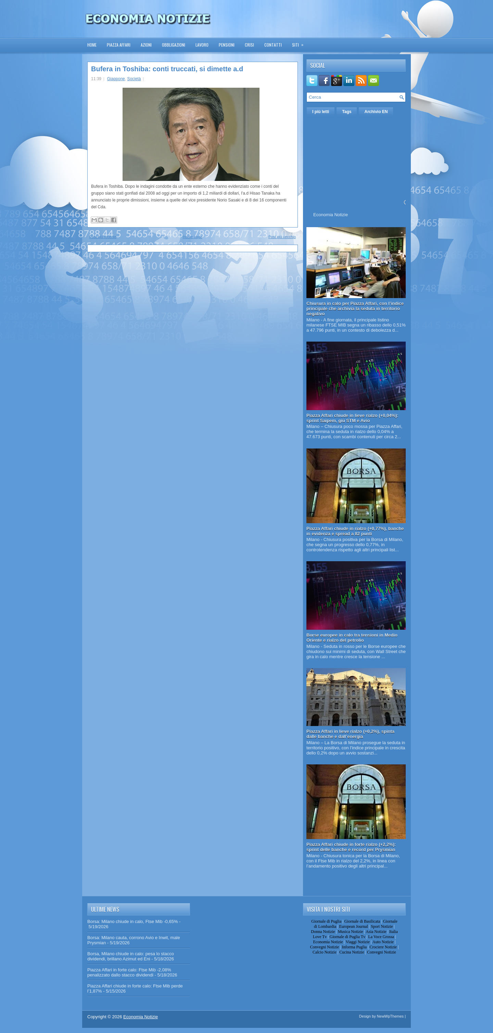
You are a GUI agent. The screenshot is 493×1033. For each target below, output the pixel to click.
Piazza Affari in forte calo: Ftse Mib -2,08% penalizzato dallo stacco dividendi (129, 972)
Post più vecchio (282, 237)
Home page (192, 237)
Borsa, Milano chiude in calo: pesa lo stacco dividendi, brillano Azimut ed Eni (130, 956)
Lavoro (201, 45)
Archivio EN (376, 111)
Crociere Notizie (383, 947)
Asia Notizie (376, 931)
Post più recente (103, 237)
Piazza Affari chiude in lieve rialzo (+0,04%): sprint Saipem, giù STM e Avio (352, 418)
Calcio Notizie (325, 952)
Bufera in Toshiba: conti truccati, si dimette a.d (167, 68)
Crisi (249, 45)
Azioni (146, 45)
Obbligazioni (173, 45)
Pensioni (227, 45)
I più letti (320, 111)
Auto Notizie (383, 941)
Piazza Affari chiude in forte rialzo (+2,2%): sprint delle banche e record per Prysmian (351, 847)
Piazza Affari (118, 45)
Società (134, 78)
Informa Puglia (354, 947)
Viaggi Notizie (358, 941)
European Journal (353, 926)
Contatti (273, 45)
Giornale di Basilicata (362, 921)
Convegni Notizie (324, 947)
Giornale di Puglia (326, 921)
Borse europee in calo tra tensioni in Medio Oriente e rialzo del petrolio (351, 637)
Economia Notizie (330, 214)
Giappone (116, 78)
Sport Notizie (382, 926)
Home (92, 45)
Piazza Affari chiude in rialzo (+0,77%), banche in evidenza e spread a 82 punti (355, 531)
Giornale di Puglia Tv (347, 936)
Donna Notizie (323, 931)
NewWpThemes (390, 1016)
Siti (300, 43)
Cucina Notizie (351, 952)
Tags (346, 111)
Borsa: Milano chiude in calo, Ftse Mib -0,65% (132, 921)
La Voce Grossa (381, 936)
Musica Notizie (350, 931)
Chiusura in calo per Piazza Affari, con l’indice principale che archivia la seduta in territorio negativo (355, 308)
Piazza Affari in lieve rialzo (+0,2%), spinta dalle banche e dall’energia (350, 734)
